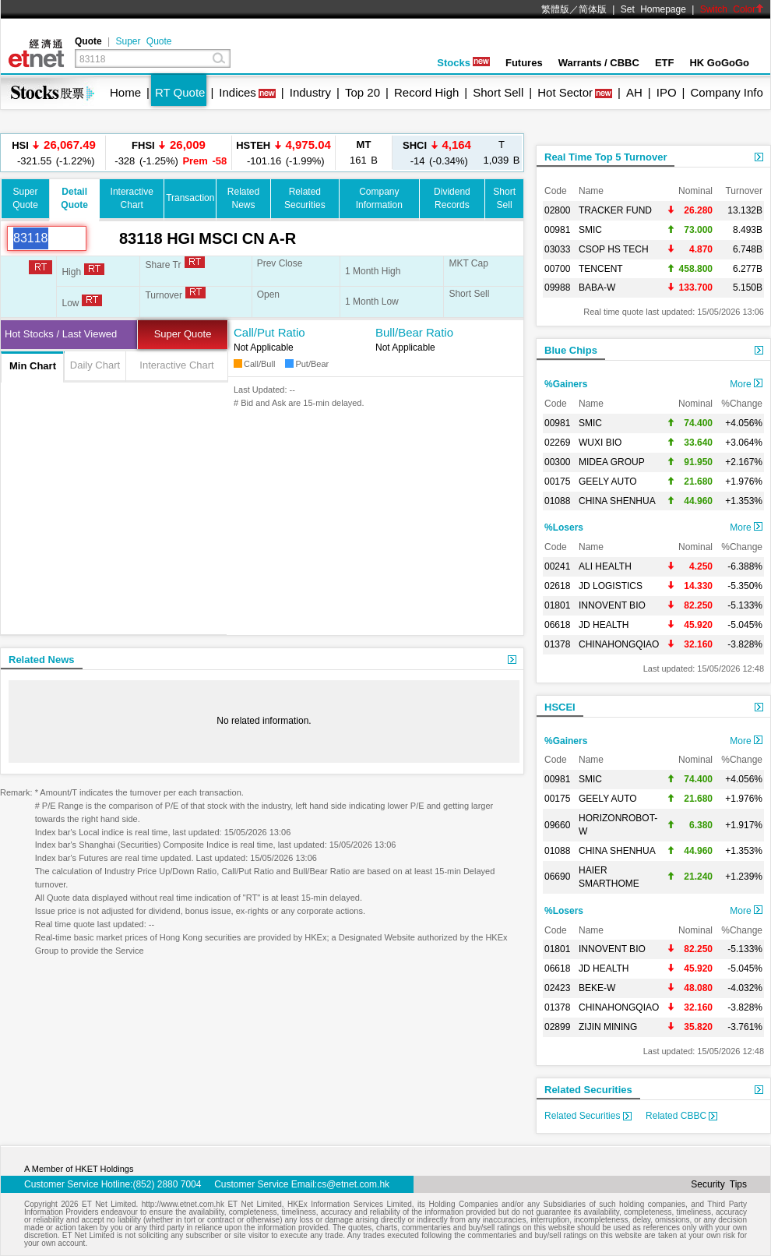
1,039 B (502, 152)
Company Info (726, 92)
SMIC (590, 229)
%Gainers (565, 384)
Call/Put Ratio (269, 332)
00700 (557, 268)
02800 (557, 210)
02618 (557, 585)
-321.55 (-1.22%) (54, 152)
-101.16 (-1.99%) (283, 152)
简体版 (593, 9)
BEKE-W (597, 988)
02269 (557, 442)
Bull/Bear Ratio (414, 332)
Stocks (463, 63)
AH (634, 92)
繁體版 (555, 9)
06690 (557, 876)
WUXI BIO (600, 442)
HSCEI (560, 707)
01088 (557, 501)
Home (125, 92)
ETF (664, 63)
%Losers (563, 527)
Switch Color (732, 9)
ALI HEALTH (605, 566)
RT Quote (180, 92)
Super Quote (143, 41)
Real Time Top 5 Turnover (605, 157)
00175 (557, 481)
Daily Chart (95, 365)
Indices (237, 92)
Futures (524, 63)
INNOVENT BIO (612, 605)
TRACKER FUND (615, 210)
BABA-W (597, 287)
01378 (557, 644)
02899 (557, 1026)
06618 (557, 624)
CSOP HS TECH (614, 249)
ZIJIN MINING (608, 1026)
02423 (557, 988)
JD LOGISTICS (610, 585)
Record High (426, 92)
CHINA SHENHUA (617, 501)
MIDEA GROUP (612, 462)
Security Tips (719, 1184)
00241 (557, 566)
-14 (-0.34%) (437, 152)
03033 (557, 249)
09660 (557, 825)
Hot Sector (565, 92)
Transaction (190, 197)
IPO (667, 92)
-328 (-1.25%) (169, 152)
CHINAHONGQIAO (619, 644)
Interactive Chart (176, 365)
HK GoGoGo (719, 63)
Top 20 (362, 92)
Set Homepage (653, 9)
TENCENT (601, 268)
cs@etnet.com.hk (353, 1184)
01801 (557, 605)
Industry (310, 92)
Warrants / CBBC (598, 63)
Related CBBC (681, 1115)
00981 (557, 229)
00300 (557, 462)
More (746, 384)
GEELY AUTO (608, 481)
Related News (42, 659)
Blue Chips (570, 350)
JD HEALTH (603, 624)
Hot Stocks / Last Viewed (61, 334)
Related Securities (588, 1089)
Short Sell (498, 92)
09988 (557, 287)
